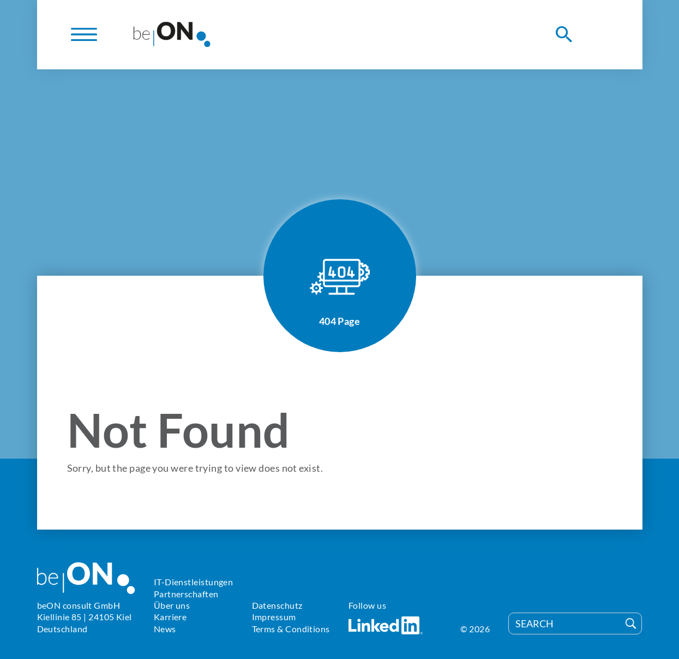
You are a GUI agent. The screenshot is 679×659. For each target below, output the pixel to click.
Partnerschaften (186, 594)
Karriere (170, 616)
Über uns (172, 605)
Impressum (274, 616)
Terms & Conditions (291, 629)
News (165, 629)
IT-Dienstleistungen (193, 582)
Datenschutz (277, 605)
